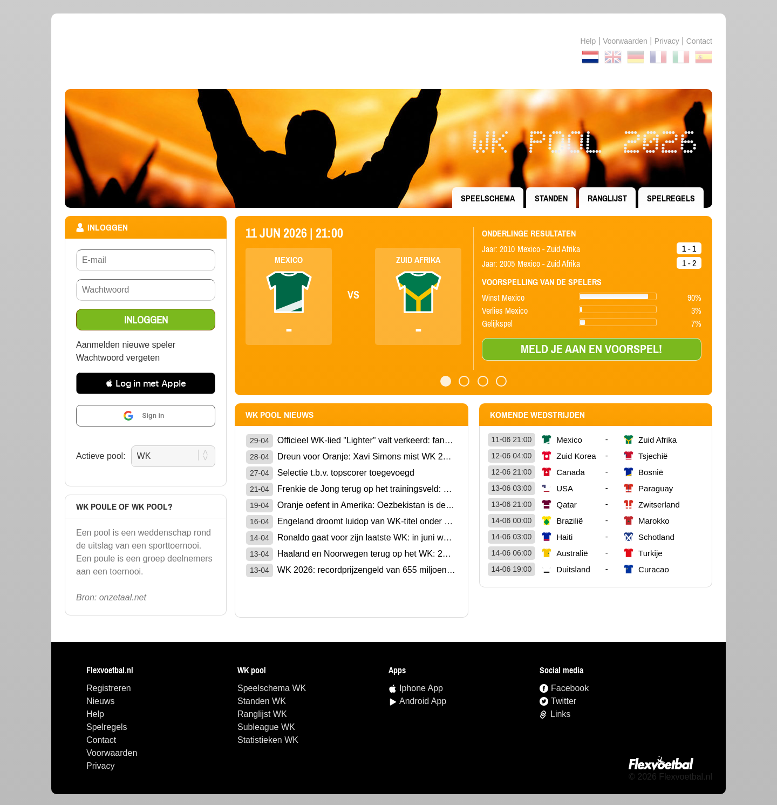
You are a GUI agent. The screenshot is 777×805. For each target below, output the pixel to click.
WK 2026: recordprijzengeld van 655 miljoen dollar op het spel (366, 569)
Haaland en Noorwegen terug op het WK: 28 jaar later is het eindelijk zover (366, 553)
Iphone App (421, 688)
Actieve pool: (101, 456)
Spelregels (671, 198)
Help (588, 41)
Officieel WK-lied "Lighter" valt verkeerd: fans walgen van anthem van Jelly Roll (366, 440)
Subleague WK (266, 727)
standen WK (261, 701)
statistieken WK (267, 740)
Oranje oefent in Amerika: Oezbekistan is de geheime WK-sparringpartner (366, 505)
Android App (422, 701)
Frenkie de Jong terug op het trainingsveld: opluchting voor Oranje (366, 488)
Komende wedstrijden (537, 414)
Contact (101, 740)
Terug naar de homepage (388, 51)
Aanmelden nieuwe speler (125, 344)
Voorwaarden (625, 41)
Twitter (563, 701)
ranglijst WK (262, 714)
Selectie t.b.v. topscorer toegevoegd (345, 472)
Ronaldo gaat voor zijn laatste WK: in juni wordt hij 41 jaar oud (366, 537)
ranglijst (607, 198)
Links (560, 714)
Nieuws (100, 701)
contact (699, 41)
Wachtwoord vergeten (118, 357)
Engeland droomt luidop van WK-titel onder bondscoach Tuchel (366, 521)
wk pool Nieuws (279, 414)
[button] (145, 383)
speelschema (488, 198)
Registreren (108, 688)
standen (551, 198)
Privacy (667, 41)
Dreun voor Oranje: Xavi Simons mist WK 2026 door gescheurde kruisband (366, 456)
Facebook (570, 688)
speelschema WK (271, 688)
